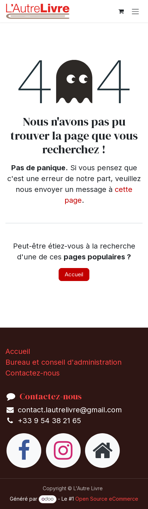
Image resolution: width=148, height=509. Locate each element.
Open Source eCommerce (106, 499)
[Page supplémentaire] (102, 450)
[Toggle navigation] (135, 11)
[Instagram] (63, 450)
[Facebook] (24, 450)
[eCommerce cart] (121, 11)
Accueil (74, 274)
